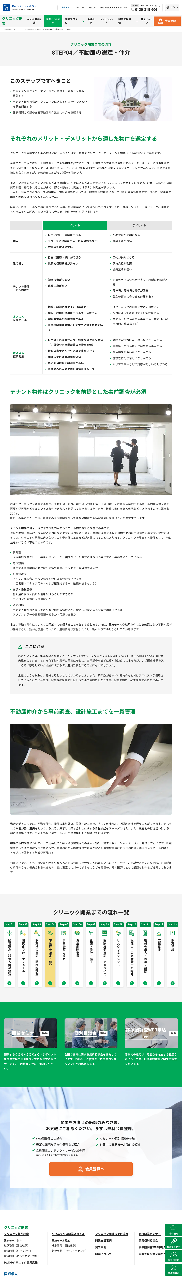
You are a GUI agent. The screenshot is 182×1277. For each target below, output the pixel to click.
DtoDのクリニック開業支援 (21, 1262)
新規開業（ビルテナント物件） (22, 1255)
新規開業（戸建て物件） (18, 1250)
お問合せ (92, 8)
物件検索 (92, 21)
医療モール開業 (61, 1240)
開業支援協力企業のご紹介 (155, 1254)
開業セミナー (173, 1236)
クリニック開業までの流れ (111, 1234)
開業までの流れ (56, 21)
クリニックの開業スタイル (68, 1234)
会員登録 (170, 21)
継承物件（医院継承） (17, 1245)
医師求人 (65, 7)
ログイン (174, 7)
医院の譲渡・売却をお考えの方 (113, 8)
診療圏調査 (173, 1271)
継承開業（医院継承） (65, 1245)
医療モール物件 (13, 1240)
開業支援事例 (103, 1240)
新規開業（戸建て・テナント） (70, 1250)
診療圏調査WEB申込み (152, 1247)
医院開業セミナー (150, 1234)
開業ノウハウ (146, 21)
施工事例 (100, 1247)
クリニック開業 (12, 21)
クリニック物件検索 (16, 1234)
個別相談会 (173, 1254)
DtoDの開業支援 (36, 21)
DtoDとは (80, 8)
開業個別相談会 (148, 1240)
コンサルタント (108, 21)
